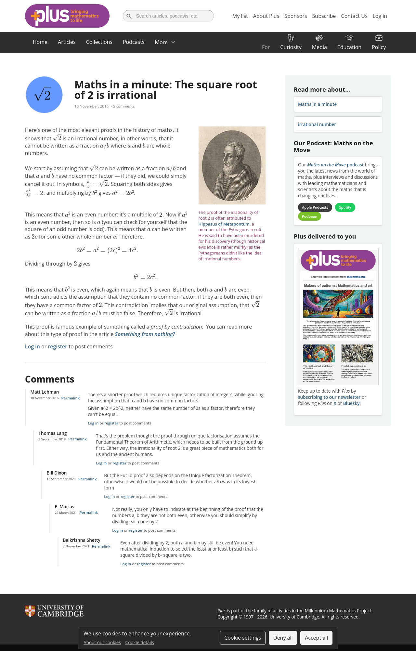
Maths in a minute (317, 104)
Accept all (316, 637)
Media (319, 47)
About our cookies (102, 642)
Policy (379, 47)
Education (349, 47)
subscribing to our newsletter (329, 397)
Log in (32, 346)
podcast (335, 165)
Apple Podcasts (315, 207)
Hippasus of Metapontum (224, 224)
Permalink (70, 398)
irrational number (317, 124)
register (57, 346)
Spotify (345, 207)
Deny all (283, 637)
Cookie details (139, 642)
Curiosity (290, 47)
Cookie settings (242, 637)
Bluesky (351, 403)
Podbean (309, 216)
